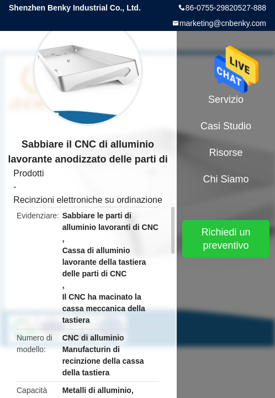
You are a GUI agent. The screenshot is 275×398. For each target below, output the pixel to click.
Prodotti (28, 173)
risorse (226, 152)
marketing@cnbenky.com (222, 23)
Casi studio (225, 126)
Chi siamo (226, 179)
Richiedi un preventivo (226, 239)
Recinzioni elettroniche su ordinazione (87, 200)
